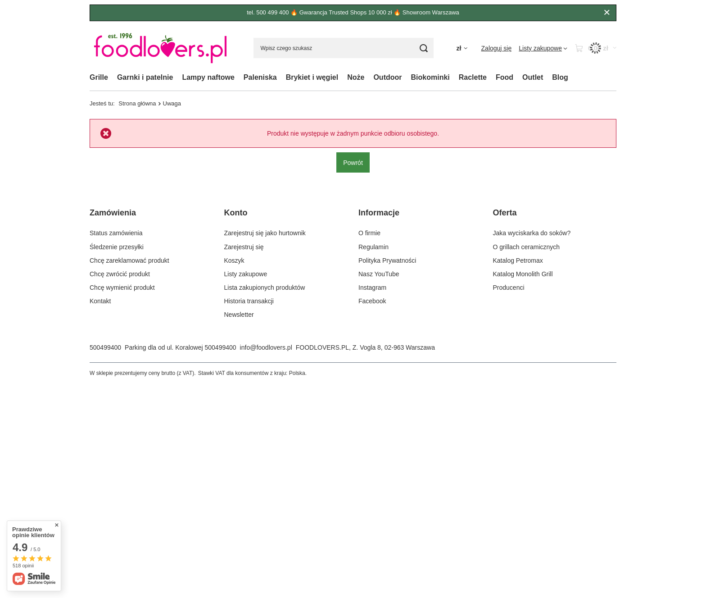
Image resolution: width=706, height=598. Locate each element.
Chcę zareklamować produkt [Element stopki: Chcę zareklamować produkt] (129, 260)
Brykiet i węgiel (312, 77)
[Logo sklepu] (160, 48)
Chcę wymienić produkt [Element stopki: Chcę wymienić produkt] (122, 287)
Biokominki (430, 77)
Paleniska (260, 77)
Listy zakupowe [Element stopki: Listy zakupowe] (245, 274)
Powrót (353, 162)
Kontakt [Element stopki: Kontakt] (100, 301)
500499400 (105, 347)
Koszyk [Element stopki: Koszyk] (234, 260)
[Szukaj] (423, 48)
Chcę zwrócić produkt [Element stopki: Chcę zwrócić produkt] (120, 274)
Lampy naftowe (208, 77)
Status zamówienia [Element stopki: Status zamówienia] (116, 233)
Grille (99, 77)
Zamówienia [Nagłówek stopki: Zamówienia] (113, 212)
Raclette (473, 77)
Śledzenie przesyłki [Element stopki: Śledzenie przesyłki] (117, 247)
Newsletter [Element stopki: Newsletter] (239, 314)
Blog (560, 77)
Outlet (532, 77)
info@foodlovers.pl (266, 347)
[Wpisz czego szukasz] (343, 48)
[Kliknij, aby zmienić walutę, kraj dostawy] (461, 48)
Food (504, 77)
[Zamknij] (606, 13)
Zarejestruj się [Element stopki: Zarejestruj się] (244, 247)
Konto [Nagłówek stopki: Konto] (236, 212)
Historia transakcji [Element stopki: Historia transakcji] (249, 301)
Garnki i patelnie (145, 77)
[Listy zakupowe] (543, 48)
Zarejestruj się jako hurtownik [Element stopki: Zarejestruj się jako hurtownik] (265, 233)
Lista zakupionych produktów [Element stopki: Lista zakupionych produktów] (264, 287)
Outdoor (387, 77)
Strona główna (137, 103)
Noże (355, 77)
